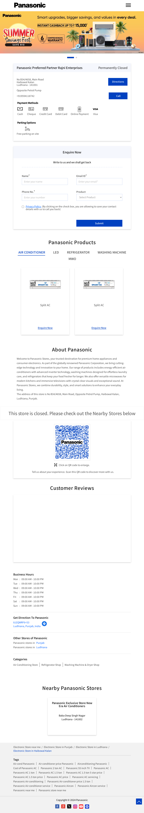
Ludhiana (41, 647)
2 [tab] (76, 57)
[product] (99, 197)
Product (81, 191)
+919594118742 (25, 95)
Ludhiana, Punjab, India (27, 626)
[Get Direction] (44, 625)
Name (26, 175)
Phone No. (28, 191)
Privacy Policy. (33, 206)
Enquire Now (45, 327)
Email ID (81, 175)
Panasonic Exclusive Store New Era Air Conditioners (72, 704)
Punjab (40, 642)
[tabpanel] (72, 32)
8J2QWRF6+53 (21, 622)
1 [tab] (68, 57)
